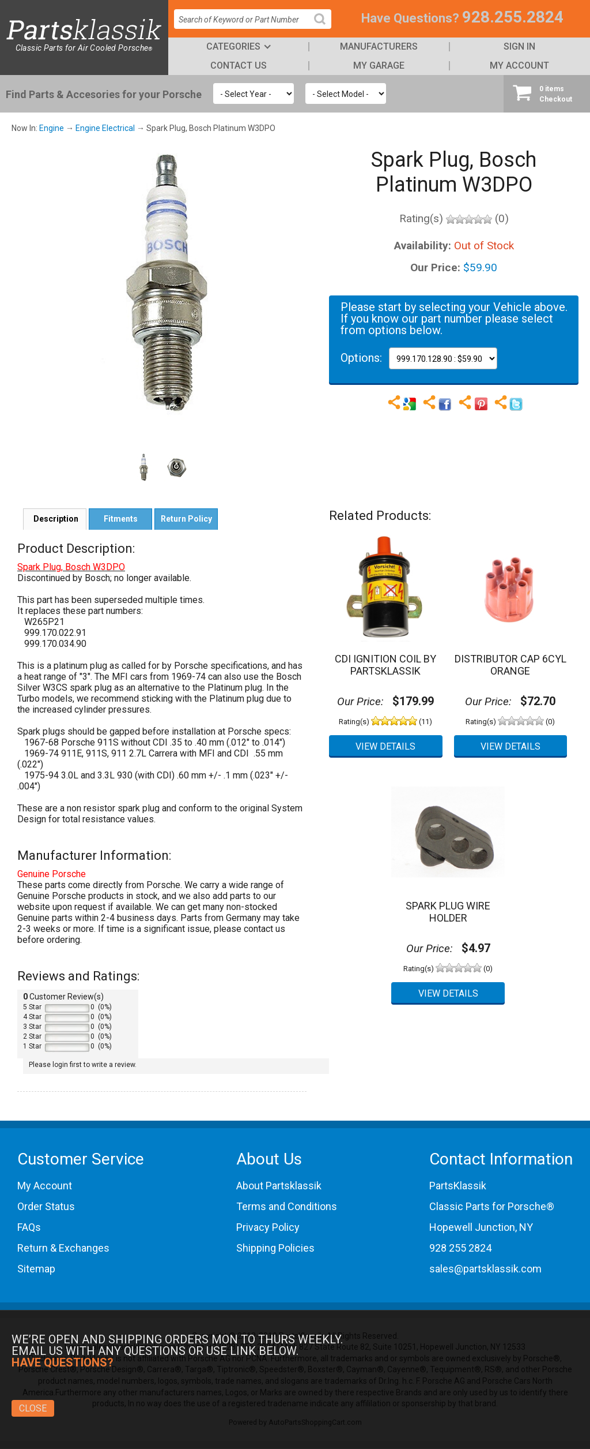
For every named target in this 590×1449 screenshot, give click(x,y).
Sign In (519, 46)
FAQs (29, 1227)
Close (33, 1408)
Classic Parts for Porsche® (491, 1206)
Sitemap (36, 1269)
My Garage (378, 65)
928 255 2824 (460, 1248)
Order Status (46, 1206)
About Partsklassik (279, 1186)
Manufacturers (379, 46)
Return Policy (186, 518)
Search (324, 28)
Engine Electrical (105, 128)
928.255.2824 (512, 17)
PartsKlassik (457, 1186)
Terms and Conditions (286, 1206)
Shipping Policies (275, 1248)
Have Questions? (410, 18)
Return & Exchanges (63, 1248)
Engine (51, 128)
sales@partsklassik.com (485, 1269)
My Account (519, 65)
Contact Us (238, 65)
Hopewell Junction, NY (481, 1227)
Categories (233, 46)
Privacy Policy (268, 1227)
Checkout (547, 93)
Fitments (121, 518)
